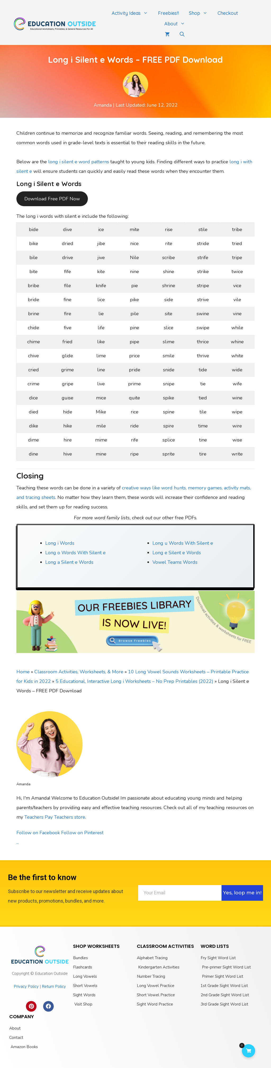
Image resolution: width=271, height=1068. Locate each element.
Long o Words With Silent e (75, 552)
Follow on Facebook (38, 833)
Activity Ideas (132, 13)
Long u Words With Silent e (182, 543)
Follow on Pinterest (82, 833)
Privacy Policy (26, 986)
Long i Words (59, 543)
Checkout (228, 13)
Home (23, 672)
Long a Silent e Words (69, 562)
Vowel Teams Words (174, 562)
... (17, 842)
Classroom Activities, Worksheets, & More (78, 672)
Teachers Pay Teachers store (54, 817)
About (177, 24)
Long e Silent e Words (176, 552)
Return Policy (54, 986)
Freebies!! (168, 13)
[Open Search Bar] (182, 34)
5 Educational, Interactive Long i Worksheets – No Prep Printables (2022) (134, 681)
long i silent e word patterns (78, 162)
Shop (201, 13)
